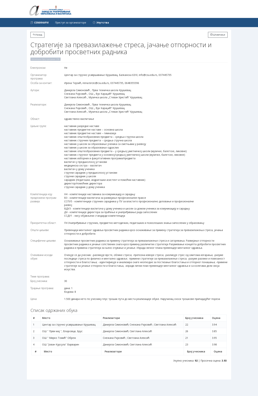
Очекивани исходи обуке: (41, 256)
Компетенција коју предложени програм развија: (43, 197)
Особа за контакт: (41, 83)
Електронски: (38, 67)
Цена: (33, 299)
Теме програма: (40, 276)
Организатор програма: (38, 76)
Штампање (217, 34)
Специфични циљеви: (43, 240)
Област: (35, 119)
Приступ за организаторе (70, 22)
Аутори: (34, 90)
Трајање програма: (42, 288)
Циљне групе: (38, 126)
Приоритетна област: (43, 223)
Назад (37, 34)
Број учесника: (38, 281)
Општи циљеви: (39, 230)
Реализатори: (38, 104)
